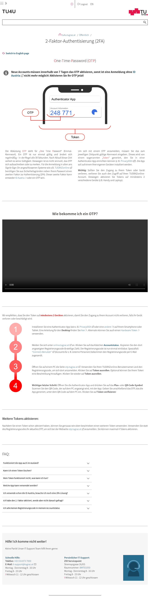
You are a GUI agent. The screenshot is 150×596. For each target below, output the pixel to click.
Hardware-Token (129, 330)
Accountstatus (111, 345)
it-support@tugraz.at (23, 564)
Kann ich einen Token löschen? (47, 471)
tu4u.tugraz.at (67, 34)
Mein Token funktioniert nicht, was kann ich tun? (47, 478)
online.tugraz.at (61, 345)
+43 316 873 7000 (22, 560)
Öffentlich (84, 34)
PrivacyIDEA (126, 160)
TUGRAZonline (62, 167)
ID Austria (20, 177)
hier (83, 330)
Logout (82, 4)
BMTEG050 (85, 567)
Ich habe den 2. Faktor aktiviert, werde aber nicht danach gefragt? (47, 501)
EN (91, 4)
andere (107, 326)
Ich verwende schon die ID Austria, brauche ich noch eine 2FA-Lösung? (47, 493)
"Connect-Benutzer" (42, 351)
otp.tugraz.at (71, 366)
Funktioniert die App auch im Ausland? (47, 463)
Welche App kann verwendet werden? (47, 486)
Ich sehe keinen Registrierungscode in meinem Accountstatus (47, 508)
